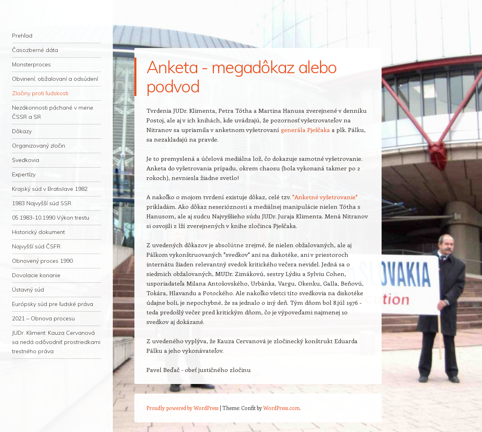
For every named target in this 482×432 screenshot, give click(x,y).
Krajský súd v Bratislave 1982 (50, 188)
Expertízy (24, 174)
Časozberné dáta (35, 50)
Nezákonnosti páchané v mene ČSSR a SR (52, 112)
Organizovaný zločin (38, 145)
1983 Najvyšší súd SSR (41, 203)
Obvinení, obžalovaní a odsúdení (55, 78)
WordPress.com (281, 407)
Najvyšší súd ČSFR (36, 246)
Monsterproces (31, 64)
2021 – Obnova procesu (43, 318)
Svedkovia (25, 160)
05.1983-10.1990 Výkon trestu (50, 217)
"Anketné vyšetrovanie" (325, 197)
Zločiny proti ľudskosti (40, 93)
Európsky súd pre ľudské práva (52, 304)
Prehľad (22, 35)
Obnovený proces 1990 (42, 260)
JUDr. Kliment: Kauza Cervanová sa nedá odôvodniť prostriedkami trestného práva (56, 342)
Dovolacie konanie (36, 275)
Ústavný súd (28, 289)
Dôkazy (22, 131)
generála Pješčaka (305, 130)
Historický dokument (38, 232)
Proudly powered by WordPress (182, 407)
